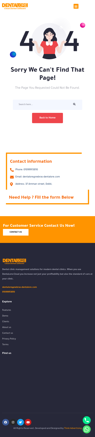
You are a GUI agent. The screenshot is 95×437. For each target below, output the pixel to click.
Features (6, 310)
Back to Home (47, 118)
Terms (5, 345)
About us (6, 327)
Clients (5, 322)
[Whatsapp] (87, 429)
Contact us (7, 333)
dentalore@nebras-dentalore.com (19, 287)
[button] (76, 6)
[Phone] (87, 420)
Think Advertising (73, 428)
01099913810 (8, 292)
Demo (5, 316)
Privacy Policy (9, 339)
